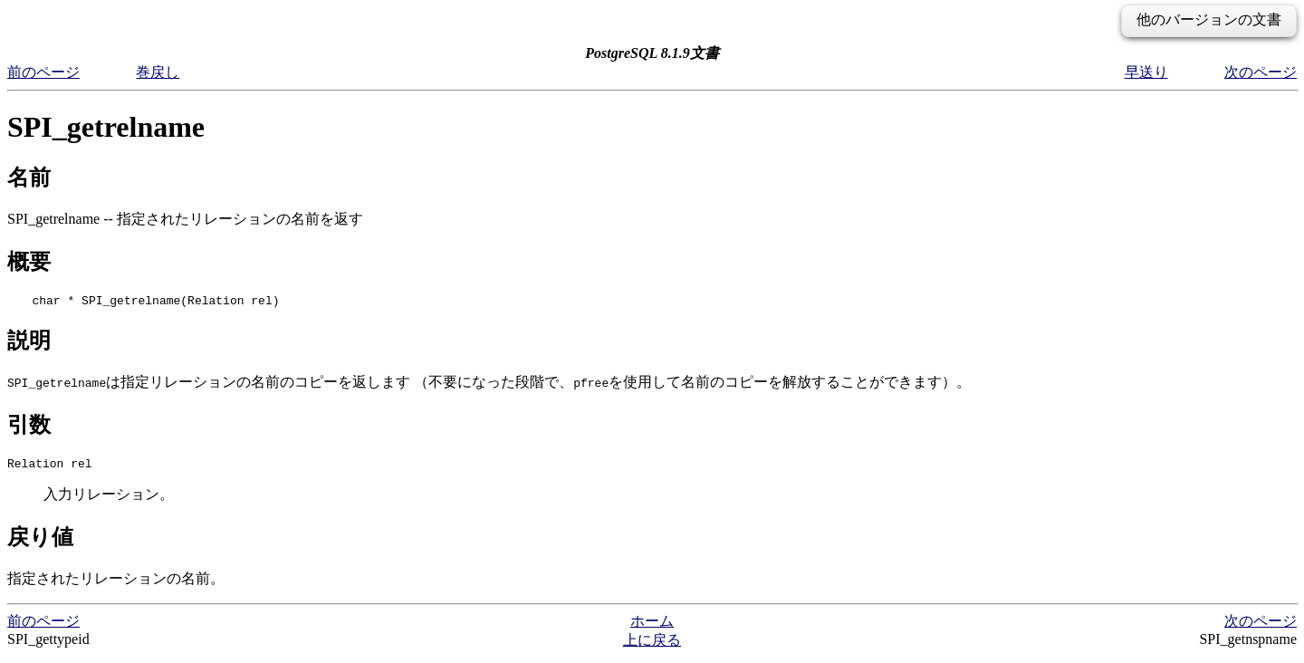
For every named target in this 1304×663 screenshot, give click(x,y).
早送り (1146, 72)
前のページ (43, 72)
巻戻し (157, 72)
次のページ (1260, 72)
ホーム (652, 626)
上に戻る (652, 645)
